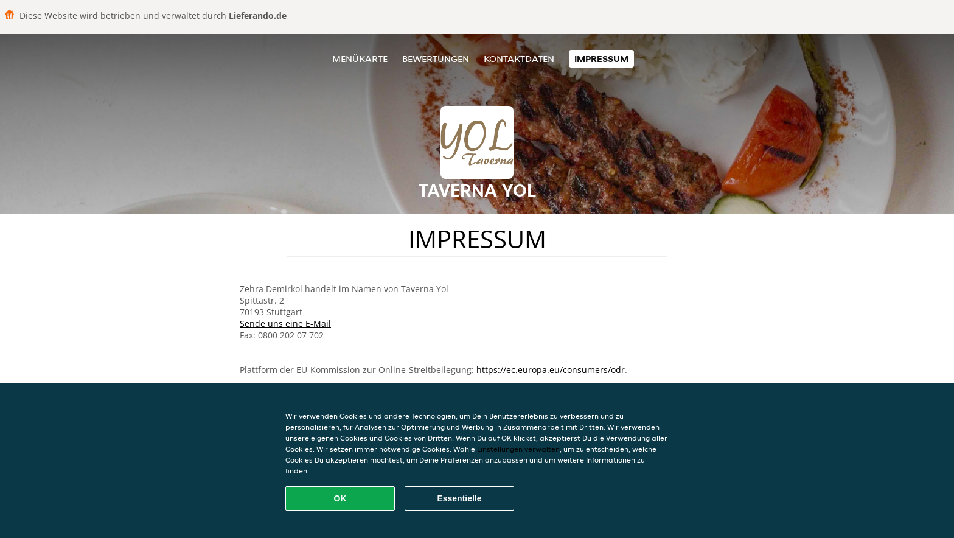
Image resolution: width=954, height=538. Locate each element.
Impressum (601, 58)
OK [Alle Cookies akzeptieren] (340, 498)
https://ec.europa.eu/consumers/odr (550, 370)
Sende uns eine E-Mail (285, 323)
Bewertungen (435, 58)
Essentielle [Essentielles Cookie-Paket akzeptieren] (459, 498)
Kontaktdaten (519, 58)
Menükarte (360, 58)
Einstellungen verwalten (518, 448)
